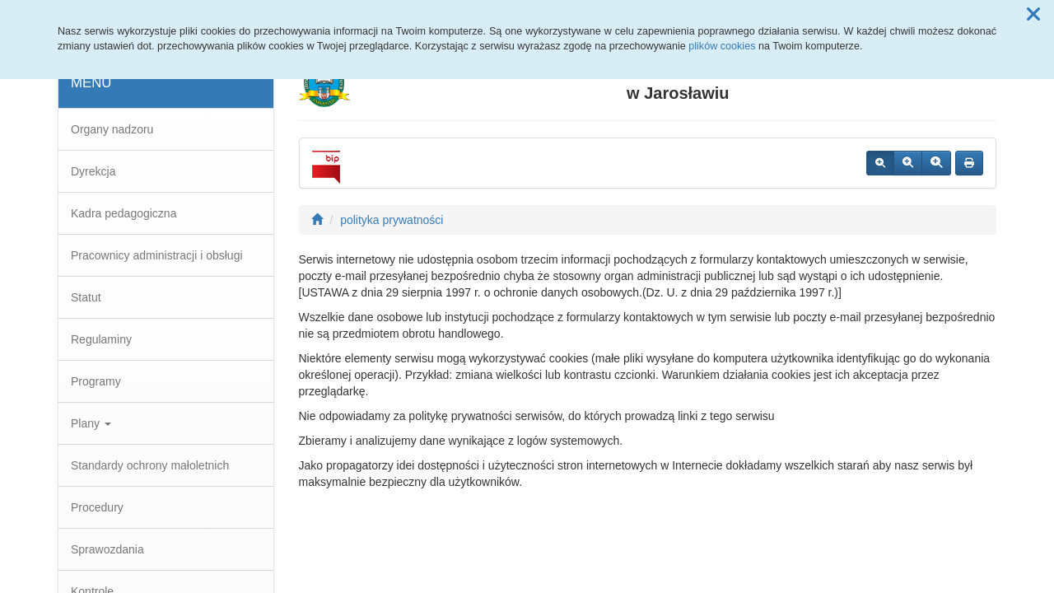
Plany (91, 423)
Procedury (97, 507)
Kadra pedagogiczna (123, 213)
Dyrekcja (93, 171)
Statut (86, 297)
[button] (1033, 14)
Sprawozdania (107, 549)
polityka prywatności (391, 219)
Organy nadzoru (112, 129)
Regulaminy (101, 339)
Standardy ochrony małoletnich (150, 465)
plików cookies (721, 46)
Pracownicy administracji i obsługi (157, 255)
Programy (96, 381)
